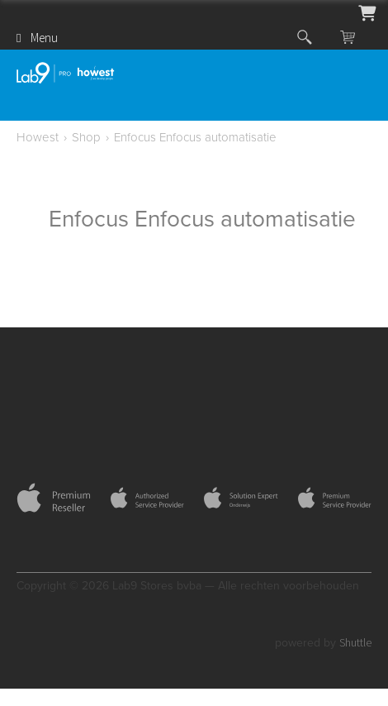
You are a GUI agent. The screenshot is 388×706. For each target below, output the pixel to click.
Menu (44, 37)
